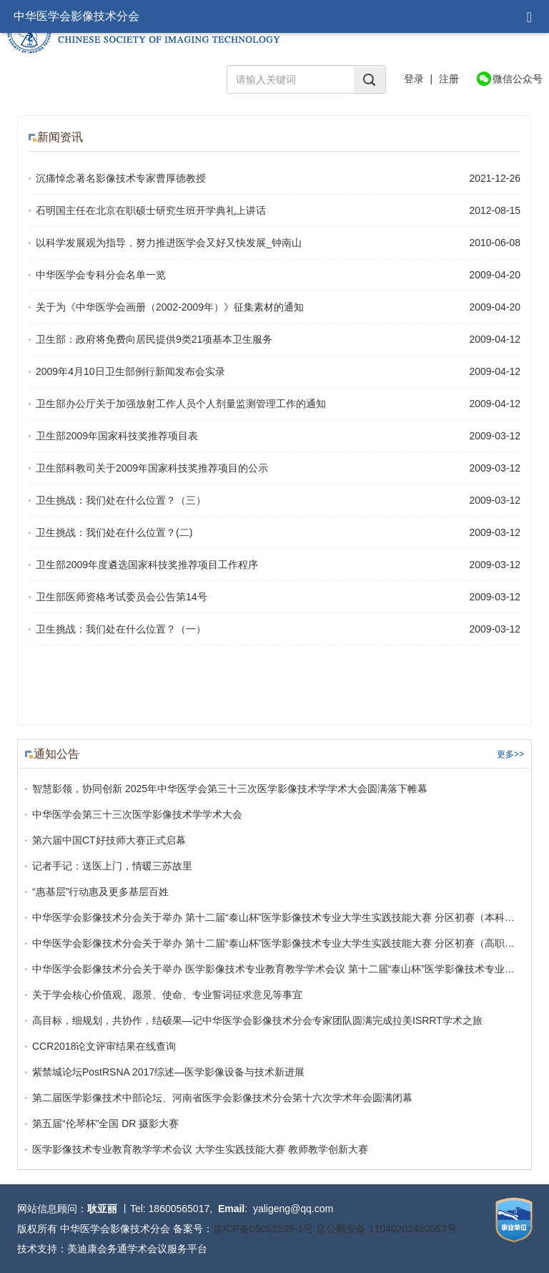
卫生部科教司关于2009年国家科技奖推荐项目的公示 (152, 468)
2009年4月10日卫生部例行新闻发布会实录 (130, 371)
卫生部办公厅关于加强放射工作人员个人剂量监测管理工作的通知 (181, 403)
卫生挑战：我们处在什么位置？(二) (114, 532)
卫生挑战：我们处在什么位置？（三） (121, 500)
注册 (449, 78)
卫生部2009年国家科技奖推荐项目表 (117, 436)
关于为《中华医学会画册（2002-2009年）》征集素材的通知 (170, 307)
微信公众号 (518, 78)
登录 (414, 78)
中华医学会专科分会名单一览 (101, 275)
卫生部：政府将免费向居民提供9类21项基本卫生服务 (154, 339)
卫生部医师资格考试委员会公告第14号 (121, 597)
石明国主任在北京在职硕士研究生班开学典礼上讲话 (151, 210)
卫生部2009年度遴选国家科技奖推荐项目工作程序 (147, 564)
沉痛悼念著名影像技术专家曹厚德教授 (121, 178)
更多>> (510, 754)
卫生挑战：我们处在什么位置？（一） (121, 629)
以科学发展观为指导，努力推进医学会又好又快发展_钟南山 (169, 242)
